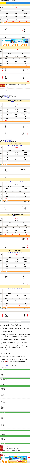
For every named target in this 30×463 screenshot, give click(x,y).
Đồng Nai (2, 388)
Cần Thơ (2, 387)
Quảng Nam (2, 426)
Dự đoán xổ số (2, 443)
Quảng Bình (2, 424)
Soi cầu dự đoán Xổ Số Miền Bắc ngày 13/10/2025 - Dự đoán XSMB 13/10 (10, 89)
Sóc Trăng (2, 389)
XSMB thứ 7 (12, 179)
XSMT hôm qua (3, 434)
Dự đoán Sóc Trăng (3, 439)
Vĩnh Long (2, 409)
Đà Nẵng (2, 413)
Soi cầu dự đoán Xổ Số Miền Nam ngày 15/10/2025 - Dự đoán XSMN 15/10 (12, 448)
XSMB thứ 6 (12, 215)
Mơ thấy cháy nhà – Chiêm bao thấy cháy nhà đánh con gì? (10, 455)
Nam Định (2, 375)
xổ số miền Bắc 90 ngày (9, 139)
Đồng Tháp (2, 400)
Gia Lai (2, 419)
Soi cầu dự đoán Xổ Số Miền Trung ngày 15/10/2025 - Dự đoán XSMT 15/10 (12, 446)
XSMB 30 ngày (10, 97)
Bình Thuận (2, 396)
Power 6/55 (2, 384)
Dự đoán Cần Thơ (3, 438)
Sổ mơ (1, 452)
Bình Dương (2, 394)
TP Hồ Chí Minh (3, 402)
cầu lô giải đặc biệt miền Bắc (7, 141)
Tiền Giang (2, 407)
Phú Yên (2, 423)
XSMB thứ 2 (12, 101)
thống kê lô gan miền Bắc (7, 91)
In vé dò (28, 81)
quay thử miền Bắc (6, 95)
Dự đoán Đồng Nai (3, 437)
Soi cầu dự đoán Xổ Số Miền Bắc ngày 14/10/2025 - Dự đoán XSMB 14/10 (10, 87)
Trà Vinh (2, 408)
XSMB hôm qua (3, 433)
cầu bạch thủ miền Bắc (6, 96)
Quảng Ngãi (2, 425)
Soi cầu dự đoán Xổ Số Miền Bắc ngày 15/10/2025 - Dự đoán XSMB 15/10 (15, 84)
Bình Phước (2, 395)
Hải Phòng (2, 374)
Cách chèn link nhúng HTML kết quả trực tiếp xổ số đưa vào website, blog (11, 450)
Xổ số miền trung (2, 412)
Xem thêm (15, 321)
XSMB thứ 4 (12, 286)
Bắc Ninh (2, 373)
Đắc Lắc (2, 417)
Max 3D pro (2, 383)
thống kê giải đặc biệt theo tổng (8, 140)
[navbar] (0, 1)
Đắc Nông (2, 418)
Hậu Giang (2, 401)
